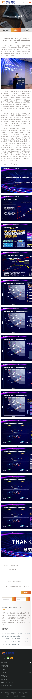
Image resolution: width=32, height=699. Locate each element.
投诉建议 (23, 696)
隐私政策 (16, 696)
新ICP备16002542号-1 (19, 694)
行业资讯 (16, 30)
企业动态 (5, 30)
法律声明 (8, 696)
